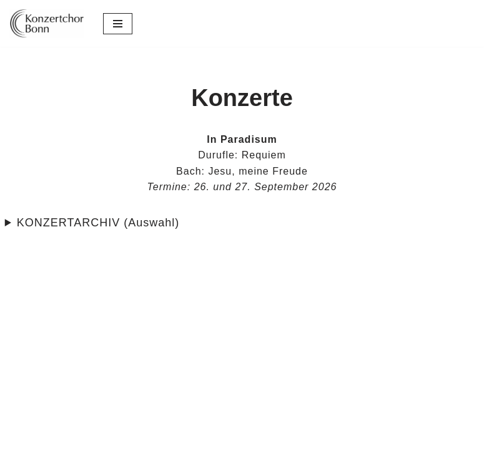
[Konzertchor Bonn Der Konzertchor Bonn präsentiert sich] (46, 23)
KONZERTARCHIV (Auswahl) (98, 222)
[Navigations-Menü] (117, 23)
